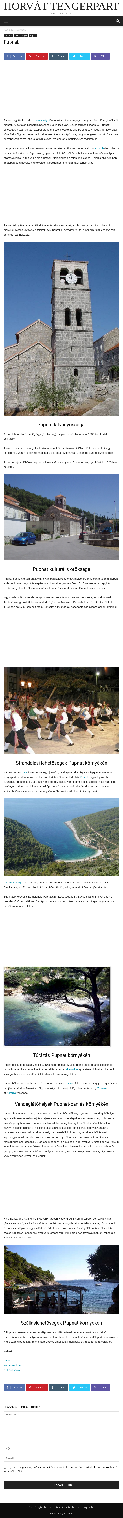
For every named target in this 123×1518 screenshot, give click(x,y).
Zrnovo (101, 1088)
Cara (24, 772)
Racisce (69, 1083)
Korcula (99, 148)
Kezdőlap (8, 29)
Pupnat (33, 35)
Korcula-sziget (21, 35)
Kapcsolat (89, 1507)
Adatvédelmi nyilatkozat (68, 1507)
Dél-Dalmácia (12, 1370)
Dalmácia (21, 29)
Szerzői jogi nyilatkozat (40, 1507)
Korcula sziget (41, 120)
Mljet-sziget (72, 1069)
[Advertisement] (61, 90)
